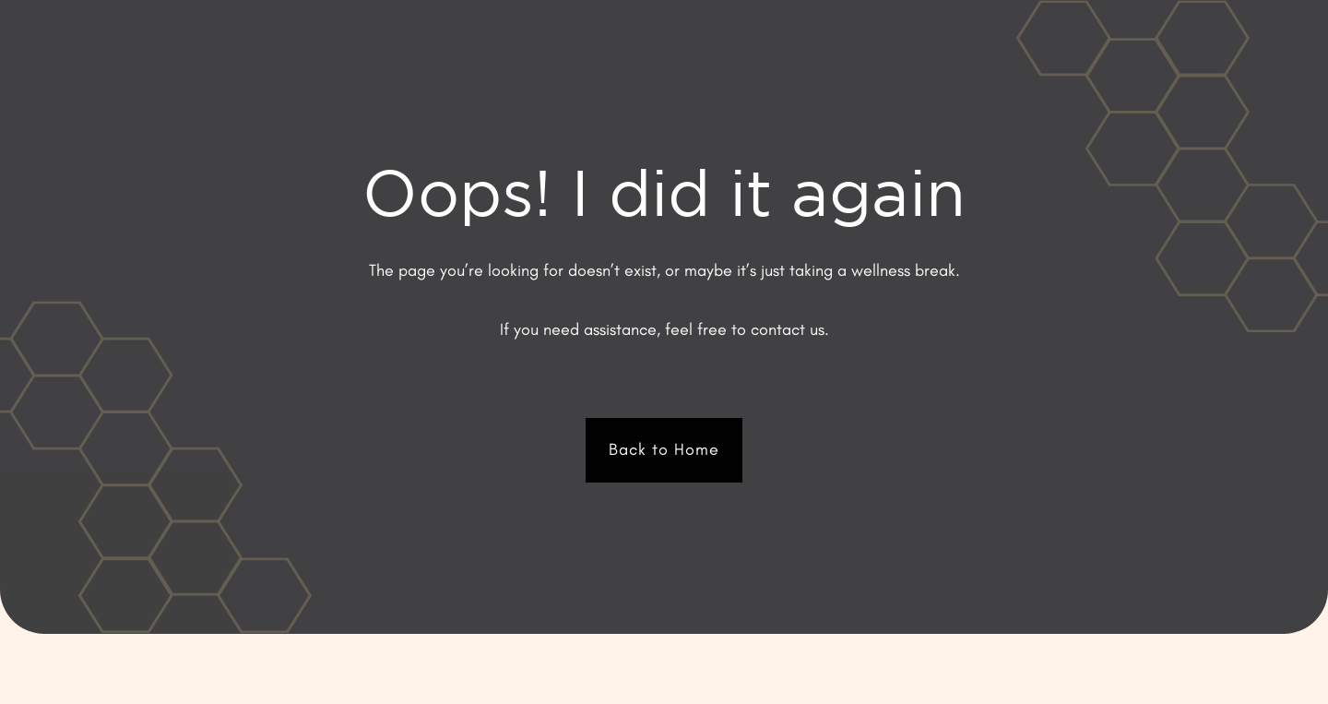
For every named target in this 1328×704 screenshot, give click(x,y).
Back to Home (664, 449)
